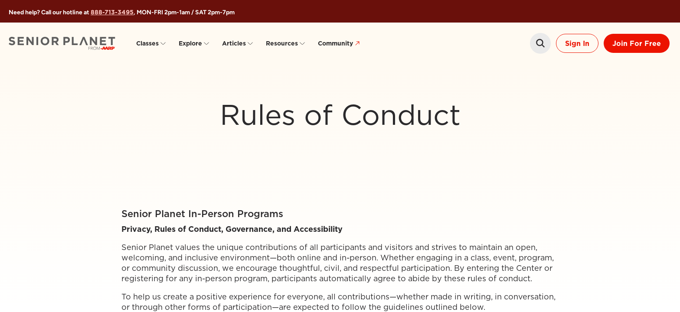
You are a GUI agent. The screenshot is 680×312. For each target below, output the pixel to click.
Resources (286, 43)
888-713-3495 (112, 12)
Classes (151, 43)
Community (340, 44)
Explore (194, 43)
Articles (238, 43)
